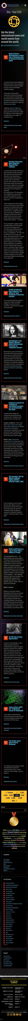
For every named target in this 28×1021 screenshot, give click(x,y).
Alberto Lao (9, 918)
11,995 (11, 795)
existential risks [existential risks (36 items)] (6, 836)
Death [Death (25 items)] (25, 834)
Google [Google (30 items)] (20, 836)
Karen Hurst (9, 901)
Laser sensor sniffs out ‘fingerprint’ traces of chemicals (16, 709)
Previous (10, 792)
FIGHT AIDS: (6, 999)
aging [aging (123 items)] (4, 830)
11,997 (22, 795)
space (16, 266)
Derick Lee (10, 524)
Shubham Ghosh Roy (11, 887)
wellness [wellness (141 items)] (14, 848)
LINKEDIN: (5, 991)
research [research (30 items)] (18, 844)
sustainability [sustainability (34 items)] (8, 846)
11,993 (22, 792)
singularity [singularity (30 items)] (23, 844)
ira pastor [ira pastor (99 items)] (13, 840)
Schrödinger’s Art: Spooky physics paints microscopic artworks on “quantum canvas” (16, 344)
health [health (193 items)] (23, 836)
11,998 (8, 798)
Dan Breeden (9, 891)
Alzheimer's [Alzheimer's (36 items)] (10, 830)
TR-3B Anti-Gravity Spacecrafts (15, 638)
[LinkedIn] (14, 1014)
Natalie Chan (9, 926)
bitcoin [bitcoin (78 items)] (4, 834)
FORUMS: (10, 1007)
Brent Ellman (9, 930)
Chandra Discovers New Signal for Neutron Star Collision (15, 164)
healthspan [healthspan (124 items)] (7, 838)
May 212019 (6, 57)
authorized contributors (13, 45)
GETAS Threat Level (14, 982)
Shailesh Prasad (10, 893)
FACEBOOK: (4, 988)
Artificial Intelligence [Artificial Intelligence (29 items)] (22, 830)
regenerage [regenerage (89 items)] (6, 844)
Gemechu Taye (10, 897)
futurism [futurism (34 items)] (17, 836)
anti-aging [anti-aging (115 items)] (15, 830)
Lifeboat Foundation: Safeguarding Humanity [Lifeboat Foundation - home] (10, 5)
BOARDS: (16, 997)
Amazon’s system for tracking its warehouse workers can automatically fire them (16, 406)
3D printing (6, 859)
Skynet (5, 870)
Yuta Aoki (8, 914)
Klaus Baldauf (9, 910)
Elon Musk (6, 867)
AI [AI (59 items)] (7, 830)
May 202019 (5, 551)
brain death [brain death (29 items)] (12, 834)
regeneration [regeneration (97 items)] (13, 844)
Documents (15, 439)
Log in (4, 45)
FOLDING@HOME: (4, 1002)
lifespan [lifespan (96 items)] (5, 842)
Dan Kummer (9, 905)
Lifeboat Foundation (10, 1012)
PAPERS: (16, 1004)
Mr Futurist (6, 960)
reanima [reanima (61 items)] (24, 842)
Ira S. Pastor (9, 940)
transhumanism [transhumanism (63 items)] (21, 846)
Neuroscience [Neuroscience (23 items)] (17, 842)
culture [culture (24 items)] (23, 834)
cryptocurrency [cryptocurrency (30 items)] (19, 834)
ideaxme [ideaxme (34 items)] (15, 838)
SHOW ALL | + (6, 945)
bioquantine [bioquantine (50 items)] (4, 832)
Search (25, 810)
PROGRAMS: (17, 1002)
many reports (11, 424)
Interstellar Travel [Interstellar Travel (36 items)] (7, 840)
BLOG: (16, 995)
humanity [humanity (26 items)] (12, 838)
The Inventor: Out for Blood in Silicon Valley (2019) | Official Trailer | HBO (16, 479)
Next (13, 800)
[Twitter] (11, 1014)
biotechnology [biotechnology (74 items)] (22, 832)
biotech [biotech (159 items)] (16, 832)
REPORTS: (17, 999)
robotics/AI (17, 316)
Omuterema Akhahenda (12, 908)
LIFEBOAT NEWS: (18, 988)
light (5, 102)
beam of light (14, 108)
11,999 (13, 798)
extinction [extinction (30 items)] (10, 836)
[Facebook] (8, 1014)
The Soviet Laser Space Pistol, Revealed (15, 742)
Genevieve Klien (11, 126)
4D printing (6, 861)
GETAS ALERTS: (18, 991)
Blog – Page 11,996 (14, 12)
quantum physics (18, 378)
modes (13, 104)
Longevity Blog (7, 958)
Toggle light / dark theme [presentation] (26, 5)
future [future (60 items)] (13, 836)
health (21, 616)
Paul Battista (9, 895)
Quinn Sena (10, 616)
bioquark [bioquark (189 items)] (11, 832)
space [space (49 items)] (5, 846)
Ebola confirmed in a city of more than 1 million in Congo (16, 551)
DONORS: (9, 997)
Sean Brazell (9, 924)
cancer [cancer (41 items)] (15, 834)
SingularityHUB (7, 965)
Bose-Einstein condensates (15, 368)
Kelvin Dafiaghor (10, 899)
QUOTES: (16, 1007)
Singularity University (9, 869)
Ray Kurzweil (7, 865)
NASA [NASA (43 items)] (14, 842)
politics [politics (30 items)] (21, 842)
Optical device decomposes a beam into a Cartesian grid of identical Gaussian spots (16, 57)
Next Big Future (8, 962)
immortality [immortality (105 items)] (21, 838)
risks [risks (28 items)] (21, 844)
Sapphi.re (25, 1012)
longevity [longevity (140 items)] (10, 842)
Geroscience (7, 956)
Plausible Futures (8, 963)
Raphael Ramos (10, 922)
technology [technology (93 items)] (14, 846)
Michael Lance (9, 934)
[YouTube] (17, 1014)
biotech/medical (18, 126)
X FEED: (5, 995)
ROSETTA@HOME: (8, 1004)
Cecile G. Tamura (10, 912)
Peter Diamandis (8, 862)
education (22, 524)
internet (5, 127)
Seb (7, 932)
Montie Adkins (9, 938)
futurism (17, 466)
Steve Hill (8, 928)
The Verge (14, 441)
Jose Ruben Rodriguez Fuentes (14, 903)
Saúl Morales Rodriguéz (12, 885)
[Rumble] (20, 1014)
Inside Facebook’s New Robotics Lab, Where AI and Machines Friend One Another (16, 293)
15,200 (20, 798)
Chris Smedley (9, 942)
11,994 (5, 795)
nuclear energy (16, 682)
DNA (5, 864)
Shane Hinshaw (11, 466)
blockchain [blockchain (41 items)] (8, 834)
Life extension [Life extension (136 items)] (20, 840)
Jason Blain (9, 936)
